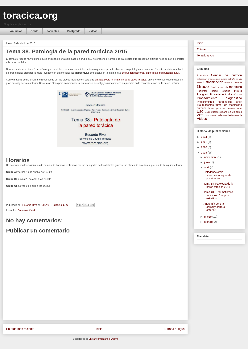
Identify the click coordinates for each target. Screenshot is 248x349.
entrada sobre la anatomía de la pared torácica (120, 79)
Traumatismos (205, 104)
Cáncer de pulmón (226, 75)
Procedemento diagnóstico (226, 94)
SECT (239, 102)
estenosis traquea (233, 82)
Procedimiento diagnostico (219, 98)
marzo (208, 216)
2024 (204, 136)
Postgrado (73, 31)
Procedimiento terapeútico (214, 101)
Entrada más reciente (20, 329)
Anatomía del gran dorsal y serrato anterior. (214, 207)
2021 (204, 142)
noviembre (210, 157)
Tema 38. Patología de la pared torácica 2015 (218, 185)
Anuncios (16, 31)
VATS (200, 115)
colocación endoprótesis (208, 79)
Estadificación (213, 82)
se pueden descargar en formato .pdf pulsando (151, 72)
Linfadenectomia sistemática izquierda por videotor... (217, 175)
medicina (235, 87)
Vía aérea (210, 115)
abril (207, 167)
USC (200, 111)
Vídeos (93, 31)
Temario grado (205, 55)
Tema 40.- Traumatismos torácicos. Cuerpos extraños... (218, 195)
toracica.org (30, 15)
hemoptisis (222, 87)
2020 (204, 147)
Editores (202, 49)
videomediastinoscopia (230, 115)
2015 (204, 152)
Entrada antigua (174, 329)
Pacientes (53, 31)
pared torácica (221, 91)
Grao (213, 87)
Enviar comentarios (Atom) (103, 338)
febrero (208, 221)
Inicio (99, 329)
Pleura (238, 90)
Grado (34, 31)
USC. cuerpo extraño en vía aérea (223, 112)
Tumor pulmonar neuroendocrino (225, 108)
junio (207, 162)
